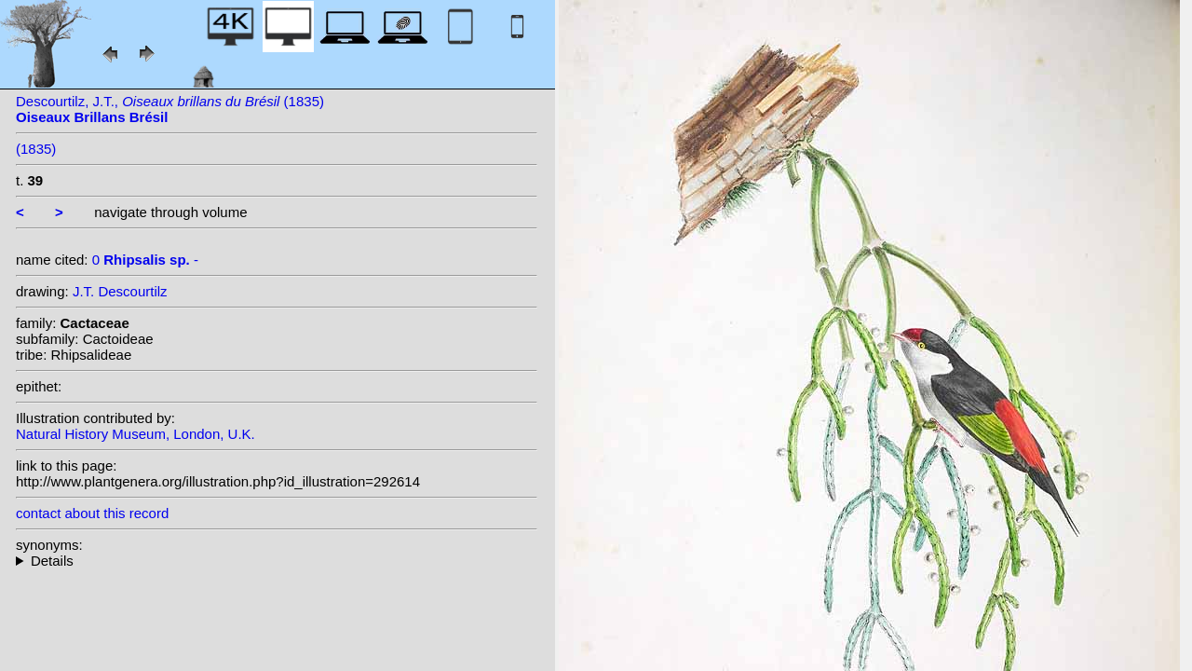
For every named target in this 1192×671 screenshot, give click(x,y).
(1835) (36, 149)
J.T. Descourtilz (120, 291)
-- (276, 560)
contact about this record (92, 513)
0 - (145, 259)
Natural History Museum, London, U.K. (135, 434)
